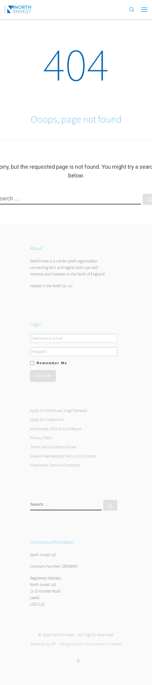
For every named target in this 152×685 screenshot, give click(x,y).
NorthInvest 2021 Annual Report (56, 429)
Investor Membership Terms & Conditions (63, 456)
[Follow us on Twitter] (78, 661)
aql (70, 285)
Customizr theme (106, 644)
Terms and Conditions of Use (53, 447)
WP (53, 644)
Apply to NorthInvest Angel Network (58, 410)
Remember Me (52, 363)
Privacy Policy (41, 438)
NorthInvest (63, 635)
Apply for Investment (47, 419)
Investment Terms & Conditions (55, 465)
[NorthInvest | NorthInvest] (19, 9)
